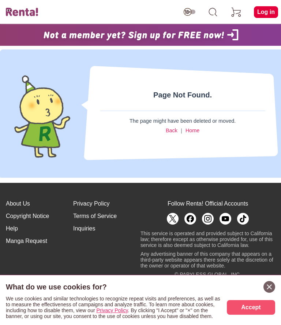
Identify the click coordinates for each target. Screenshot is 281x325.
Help (12, 228)
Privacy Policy (91, 203)
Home (192, 130)
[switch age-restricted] (189, 12)
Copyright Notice (27, 216)
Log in (266, 12)
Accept (251, 307)
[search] (213, 12)
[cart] (236, 12)
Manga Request (26, 241)
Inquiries (84, 228)
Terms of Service (95, 216)
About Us (18, 203)
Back (171, 130)
